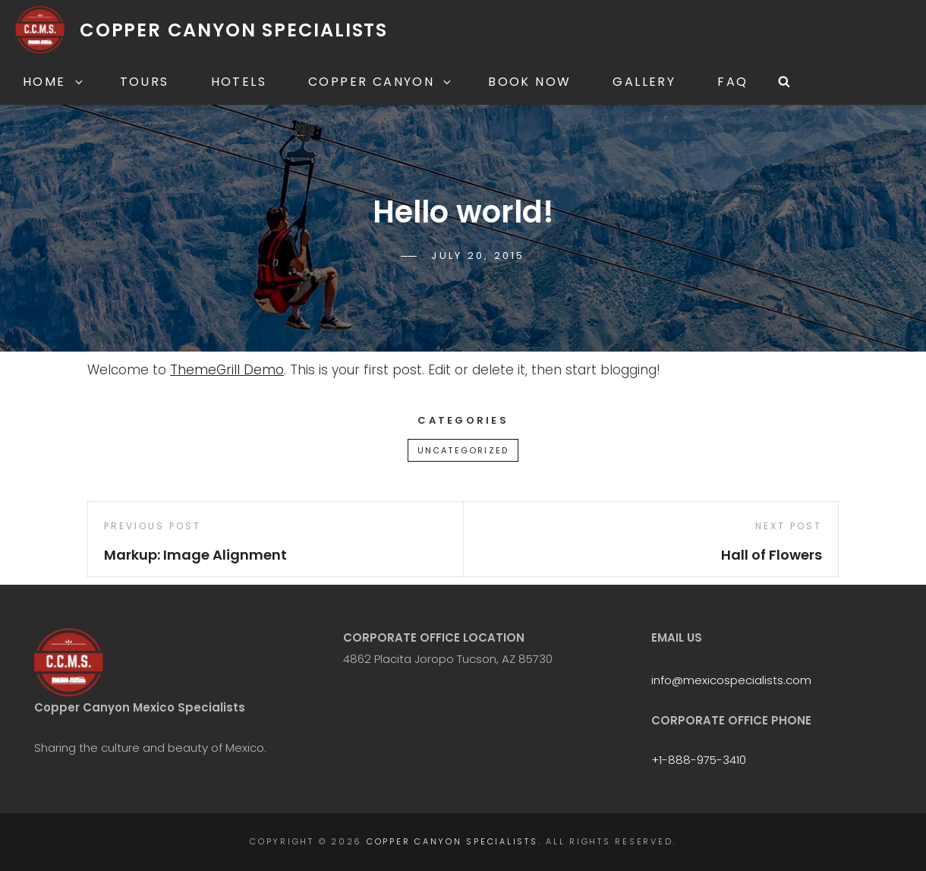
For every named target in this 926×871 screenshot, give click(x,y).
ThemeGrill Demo (227, 370)
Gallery (644, 81)
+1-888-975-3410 (698, 760)
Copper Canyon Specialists (234, 30)
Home (54, 81)
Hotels (238, 81)
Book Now (529, 81)
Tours (144, 81)
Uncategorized (463, 450)
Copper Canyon (380, 81)
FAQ (732, 81)
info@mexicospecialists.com (731, 680)
